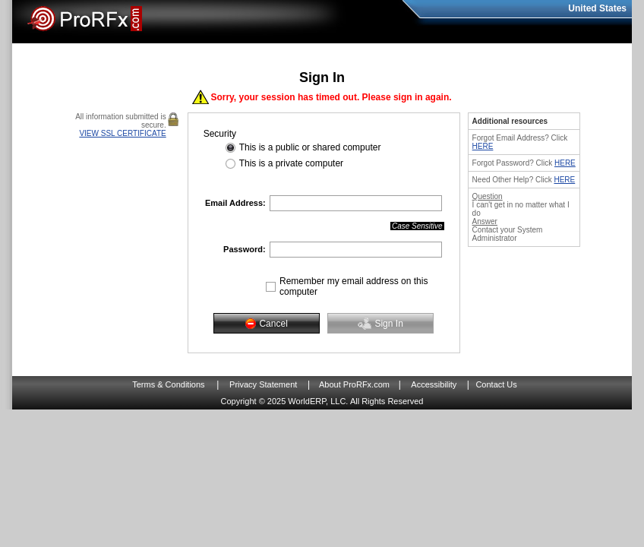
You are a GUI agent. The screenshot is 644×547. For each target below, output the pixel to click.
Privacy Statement (263, 384)
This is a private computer (291, 163)
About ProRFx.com (354, 384)
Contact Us (495, 384)
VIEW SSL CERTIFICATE (122, 133)
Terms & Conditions (168, 384)
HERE (483, 146)
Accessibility (433, 384)
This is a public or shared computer (310, 147)
